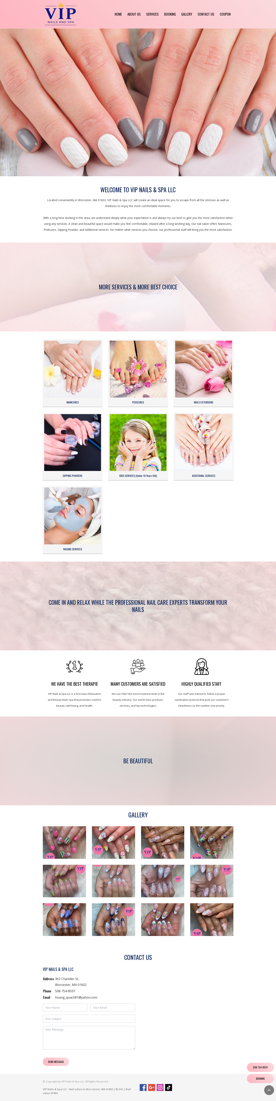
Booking (170, 14)
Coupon (225, 14)
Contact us (206, 14)
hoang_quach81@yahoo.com (76, 997)
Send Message (56, 1062)
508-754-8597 (65, 991)
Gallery (186, 14)
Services (152, 14)
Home (118, 14)
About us (134, 14)
